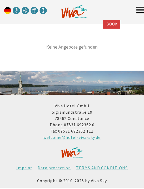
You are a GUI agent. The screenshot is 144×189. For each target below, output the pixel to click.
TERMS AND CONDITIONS (102, 167)
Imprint (24, 167)
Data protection (54, 167)
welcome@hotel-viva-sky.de (72, 137)
